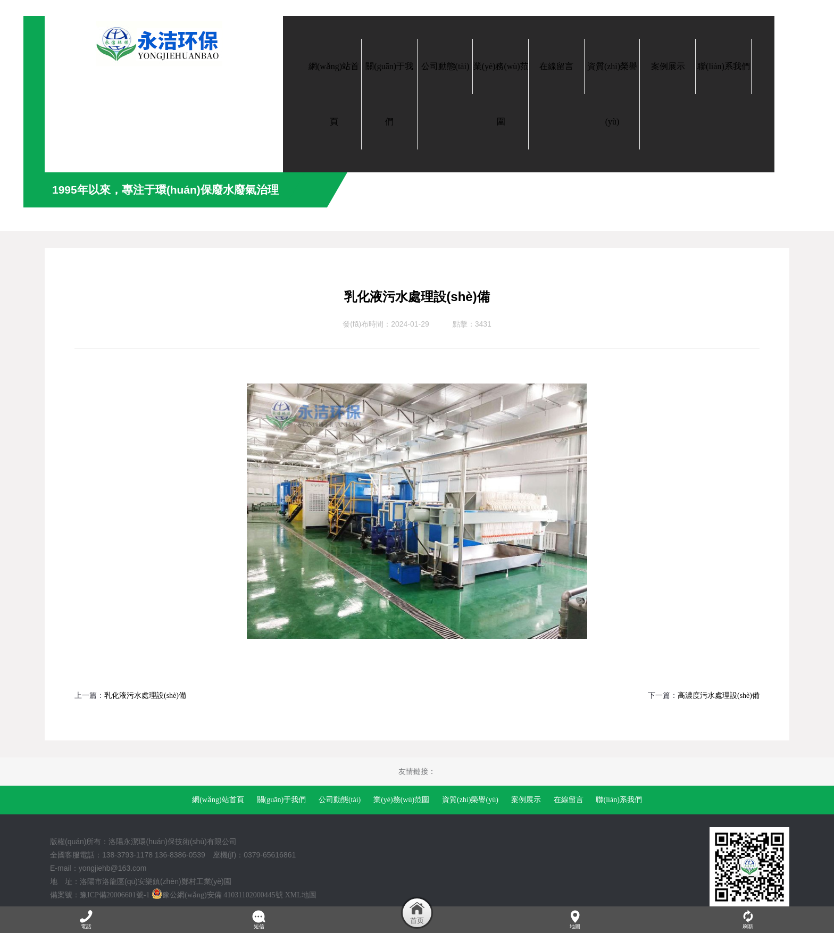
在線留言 (568, 800)
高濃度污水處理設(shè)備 (719, 695)
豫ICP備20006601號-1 (114, 895)
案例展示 (526, 800)
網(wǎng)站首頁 (218, 800)
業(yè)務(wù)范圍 (401, 800)
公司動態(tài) (340, 800)
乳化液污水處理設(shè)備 (145, 695)
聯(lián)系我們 (618, 800)
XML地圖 (300, 895)
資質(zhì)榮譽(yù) (470, 800)
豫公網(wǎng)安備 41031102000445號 (217, 895)
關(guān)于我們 (281, 800)
